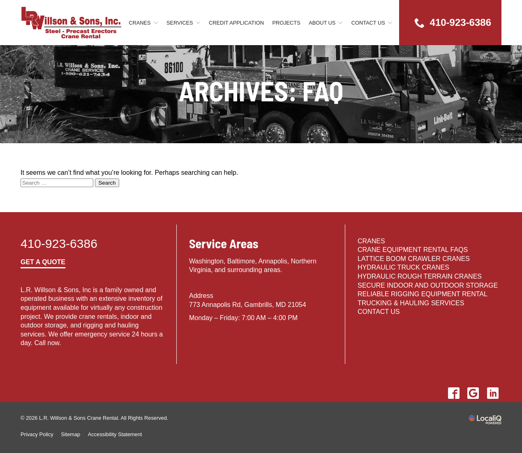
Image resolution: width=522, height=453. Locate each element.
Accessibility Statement (115, 434)
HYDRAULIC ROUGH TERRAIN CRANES (420, 276)
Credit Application (236, 23)
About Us (322, 23)
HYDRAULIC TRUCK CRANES (403, 267)
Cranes (139, 23)
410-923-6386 (59, 243)
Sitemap (70, 434)
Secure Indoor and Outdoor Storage (428, 285)
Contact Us (368, 23)
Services (179, 23)
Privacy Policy (37, 434)
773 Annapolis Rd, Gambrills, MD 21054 (247, 304)
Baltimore (241, 261)
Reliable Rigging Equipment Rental (422, 294)
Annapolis (272, 261)
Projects (286, 23)
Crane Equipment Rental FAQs (413, 249)
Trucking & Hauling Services (411, 303)
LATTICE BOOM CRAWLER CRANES (414, 258)
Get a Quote (43, 262)
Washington (206, 261)
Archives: (261, 91)
